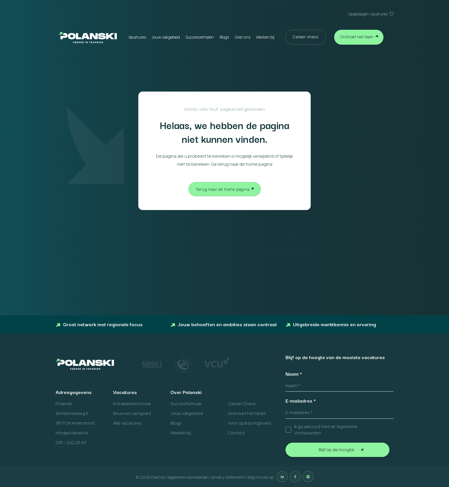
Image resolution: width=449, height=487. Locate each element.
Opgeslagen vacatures (368, 14)
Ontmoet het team (356, 36)
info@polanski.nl (72, 433)
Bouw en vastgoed (132, 413)
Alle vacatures (127, 423)
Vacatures (137, 37)
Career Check (242, 404)
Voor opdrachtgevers (249, 423)
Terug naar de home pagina (223, 189)
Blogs (224, 37)
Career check (306, 36)
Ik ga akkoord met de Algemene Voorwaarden (325, 429)
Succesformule (186, 404)
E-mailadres (300, 400)
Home (190, 109)
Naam (293, 373)
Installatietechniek (132, 404)
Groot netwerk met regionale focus (99, 324)
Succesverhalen (200, 37)
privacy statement (228, 477)
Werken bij (265, 37)
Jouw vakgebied (166, 37)
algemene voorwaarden (188, 477)
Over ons (242, 37)
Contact (236, 433)
